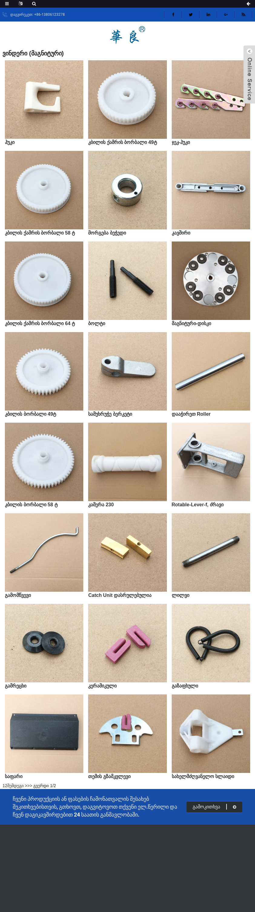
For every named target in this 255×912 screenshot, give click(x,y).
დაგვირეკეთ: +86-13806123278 (37, 14)
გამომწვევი (18, 595)
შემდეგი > (17, 785)
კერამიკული (102, 685)
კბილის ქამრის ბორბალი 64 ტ (40, 323)
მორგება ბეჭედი (107, 232)
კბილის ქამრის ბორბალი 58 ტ (40, 232)
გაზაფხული (185, 685)
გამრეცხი (15, 685)
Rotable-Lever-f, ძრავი (198, 504)
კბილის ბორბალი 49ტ (30, 414)
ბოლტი (96, 323)
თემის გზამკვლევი (109, 776)
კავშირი (181, 232)
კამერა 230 (101, 504)
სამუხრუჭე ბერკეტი (110, 414)
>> (29, 785)
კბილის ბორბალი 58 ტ (31, 504)
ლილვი (180, 595)
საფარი (13, 776)
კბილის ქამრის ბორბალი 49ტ (122, 142)
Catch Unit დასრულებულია (119, 595)
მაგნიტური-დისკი (191, 323)
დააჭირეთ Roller (191, 414)
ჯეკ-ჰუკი (181, 142)
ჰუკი (10, 142)
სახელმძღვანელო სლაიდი (203, 776)
